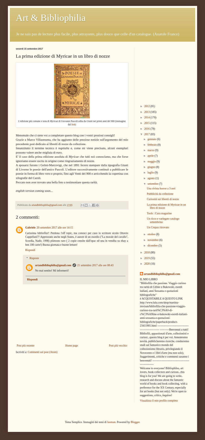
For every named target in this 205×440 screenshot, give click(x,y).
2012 (147, 106)
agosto (151, 178)
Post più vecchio (118, 345)
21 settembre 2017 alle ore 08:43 (95, 265)
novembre (153, 240)
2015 (147, 123)
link (73, 124)
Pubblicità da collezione (160, 193)
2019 (147, 258)
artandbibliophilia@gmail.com (53, 265)
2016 (147, 128)
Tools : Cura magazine (159, 213)
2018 (147, 252)
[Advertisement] (164, 72)
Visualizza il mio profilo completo (159, 400)
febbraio (152, 144)
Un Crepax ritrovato (158, 227)
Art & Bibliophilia (51, 17)
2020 (147, 263)
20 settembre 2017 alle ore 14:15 (55, 227)
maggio (152, 161)
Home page (71, 345)
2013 (147, 111)
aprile (150, 155)
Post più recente (25, 345)
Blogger (135, 422)
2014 (147, 117)
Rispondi (30, 250)
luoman (111, 422)
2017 (147, 134)
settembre (153, 183)
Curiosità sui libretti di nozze (163, 199)
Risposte (34, 258)
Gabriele (30, 227)
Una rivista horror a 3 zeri (161, 188)
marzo (151, 150)
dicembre (152, 245)
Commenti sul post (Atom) (43, 352)
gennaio (152, 139)
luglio (151, 172)
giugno (151, 167)
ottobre (151, 234)
